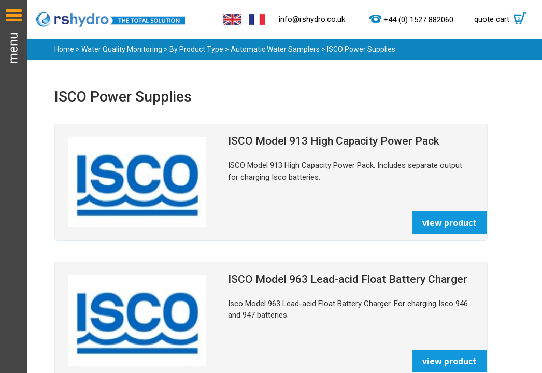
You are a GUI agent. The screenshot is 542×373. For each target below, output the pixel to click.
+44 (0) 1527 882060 (418, 19)
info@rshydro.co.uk (312, 19)
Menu (13, 186)
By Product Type (196, 49)
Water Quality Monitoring (121, 49)
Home (64, 49)
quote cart (503, 19)
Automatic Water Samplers (275, 49)
